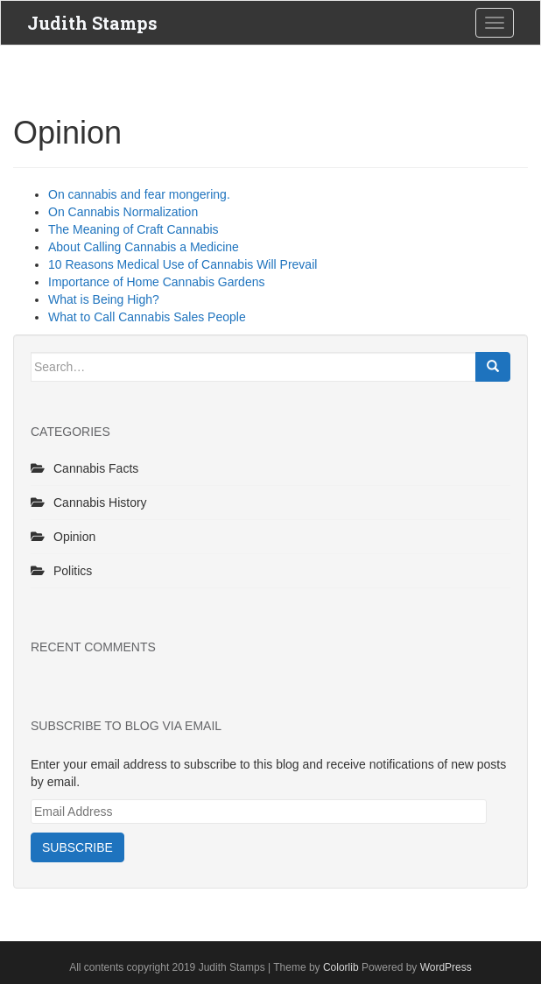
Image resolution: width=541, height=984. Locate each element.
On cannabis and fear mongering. (139, 194)
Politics (72, 571)
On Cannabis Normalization (123, 212)
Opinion (74, 537)
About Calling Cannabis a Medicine (143, 247)
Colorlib (341, 967)
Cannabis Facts (95, 468)
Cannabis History (100, 503)
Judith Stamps (92, 22)
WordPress (446, 967)
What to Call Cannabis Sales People (147, 317)
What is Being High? (103, 299)
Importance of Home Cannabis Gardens (156, 282)
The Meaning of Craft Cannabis (133, 229)
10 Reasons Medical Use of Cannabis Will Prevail (182, 264)
